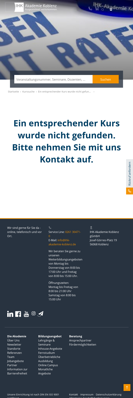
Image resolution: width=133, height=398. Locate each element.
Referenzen (14, 353)
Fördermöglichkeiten (82, 344)
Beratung (75, 336)
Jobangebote (15, 361)
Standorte (13, 349)
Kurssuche (28, 91)
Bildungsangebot (50, 336)
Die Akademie (16, 336)
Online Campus (48, 365)
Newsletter (14, 344)
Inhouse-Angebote (50, 349)
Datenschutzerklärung (108, 394)
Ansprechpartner (80, 340)
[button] (129, 176)
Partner (12, 365)
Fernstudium (46, 353)
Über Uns (13, 340)
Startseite (13, 91)
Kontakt (73, 394)
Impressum (86, 394)
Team (10, 357)
